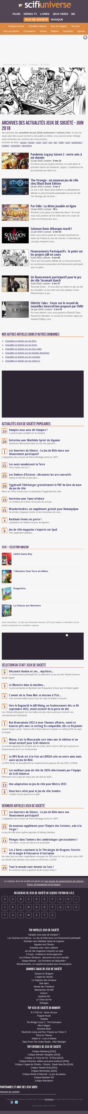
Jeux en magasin (59, 26)
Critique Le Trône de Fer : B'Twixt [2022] (44, 1058)
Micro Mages (44, 1025)
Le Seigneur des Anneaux (44, 980)
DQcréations (49, 1099)
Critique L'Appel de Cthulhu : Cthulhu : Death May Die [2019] (44, 1064)
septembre (76, 142)
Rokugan (44, 1003)
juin (55, 142)
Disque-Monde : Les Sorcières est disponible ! (44, 961)
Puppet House (44, 1016)
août (68, 142)
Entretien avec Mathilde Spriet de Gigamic (34, 440)
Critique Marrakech (44, 1080)
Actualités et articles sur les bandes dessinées (27, 353)
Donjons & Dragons (44, 973)
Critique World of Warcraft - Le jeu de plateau (44, 1074)
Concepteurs (29, 31)
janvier (23, 142)
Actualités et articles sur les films (20, 341)
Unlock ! (44, 993)
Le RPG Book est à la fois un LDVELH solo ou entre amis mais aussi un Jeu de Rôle (45, 758)
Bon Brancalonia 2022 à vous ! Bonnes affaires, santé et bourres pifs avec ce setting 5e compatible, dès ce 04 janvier (45, 724)
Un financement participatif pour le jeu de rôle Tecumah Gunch (56, 278)
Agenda (81, 31)
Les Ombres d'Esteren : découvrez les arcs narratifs (40, 475)
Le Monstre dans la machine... (27, 685)
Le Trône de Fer (44, 999)
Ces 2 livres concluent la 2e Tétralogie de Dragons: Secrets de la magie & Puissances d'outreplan (44, 851)
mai (50, 142)
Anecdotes (68, 31)
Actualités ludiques (37, 26)
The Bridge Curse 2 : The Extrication (44, 1022)
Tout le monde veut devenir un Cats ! (31, 867)
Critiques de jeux (16, 26)
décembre (27, 145)
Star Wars (44, 983)
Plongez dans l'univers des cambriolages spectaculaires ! (43, 839)
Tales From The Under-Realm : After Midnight (44, 1042)
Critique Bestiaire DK (44, 1077)
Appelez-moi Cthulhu (44, 944)
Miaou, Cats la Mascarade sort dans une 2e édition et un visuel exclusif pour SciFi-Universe (43, 741)
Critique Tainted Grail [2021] (44, 1067)
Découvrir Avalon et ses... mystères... (31, 671)
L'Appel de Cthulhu (44, 977)
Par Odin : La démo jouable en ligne (53, 206)
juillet (61, 142)
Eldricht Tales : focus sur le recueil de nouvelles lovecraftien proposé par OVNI (57, 304)
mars (38, 142)
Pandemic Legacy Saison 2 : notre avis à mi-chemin (56, 156)
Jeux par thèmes (11, 31)
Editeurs (55, 31)
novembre (15, 145)
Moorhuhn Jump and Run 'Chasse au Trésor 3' (44, 1032)
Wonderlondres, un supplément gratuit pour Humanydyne (43, 509)
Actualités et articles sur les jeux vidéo (23, 349)
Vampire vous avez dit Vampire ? (28, 430)
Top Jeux (75, 26)
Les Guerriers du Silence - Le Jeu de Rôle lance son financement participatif (39, 452)
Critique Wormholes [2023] (44, 1071)
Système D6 (44, 996)
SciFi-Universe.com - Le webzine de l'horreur (44, 5)
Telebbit (44, 1019)
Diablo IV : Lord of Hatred (44, 1038)
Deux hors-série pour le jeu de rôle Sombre (35, 791)
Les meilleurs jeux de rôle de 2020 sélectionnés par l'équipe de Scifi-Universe (45, 772)
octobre (5, 145)
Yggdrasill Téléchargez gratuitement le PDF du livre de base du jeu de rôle (45, 486)
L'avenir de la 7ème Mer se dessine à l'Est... (35, 695)
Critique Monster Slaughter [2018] (44, 1054)
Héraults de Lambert (10, 1091)
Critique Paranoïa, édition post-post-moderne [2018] (44, 1061)
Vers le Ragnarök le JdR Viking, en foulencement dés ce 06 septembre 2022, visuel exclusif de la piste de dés (44, 707)
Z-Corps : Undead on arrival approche (44, 954)
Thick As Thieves (44, 1035)
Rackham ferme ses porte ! (25, 519)
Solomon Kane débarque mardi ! (51, 228)
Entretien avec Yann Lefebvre (26, 499)
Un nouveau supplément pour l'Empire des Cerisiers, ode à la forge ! (45, 827)
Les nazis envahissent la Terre (27, 464)
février (31, 142)
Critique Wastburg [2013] (44, 1051)
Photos (43, 31)
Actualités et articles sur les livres (21, 345)
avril (45, 142)
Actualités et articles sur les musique (22, 357)
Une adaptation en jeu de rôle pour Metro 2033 (37, 784)
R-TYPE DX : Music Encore (44, 1012)
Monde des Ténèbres (44, 986)
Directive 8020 (44, 1029)
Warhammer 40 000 (44, 990)
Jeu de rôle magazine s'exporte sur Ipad (33, 530)
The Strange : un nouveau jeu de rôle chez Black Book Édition (54, 182)
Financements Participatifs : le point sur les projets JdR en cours (57, 253)
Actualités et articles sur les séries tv (22, 361)
